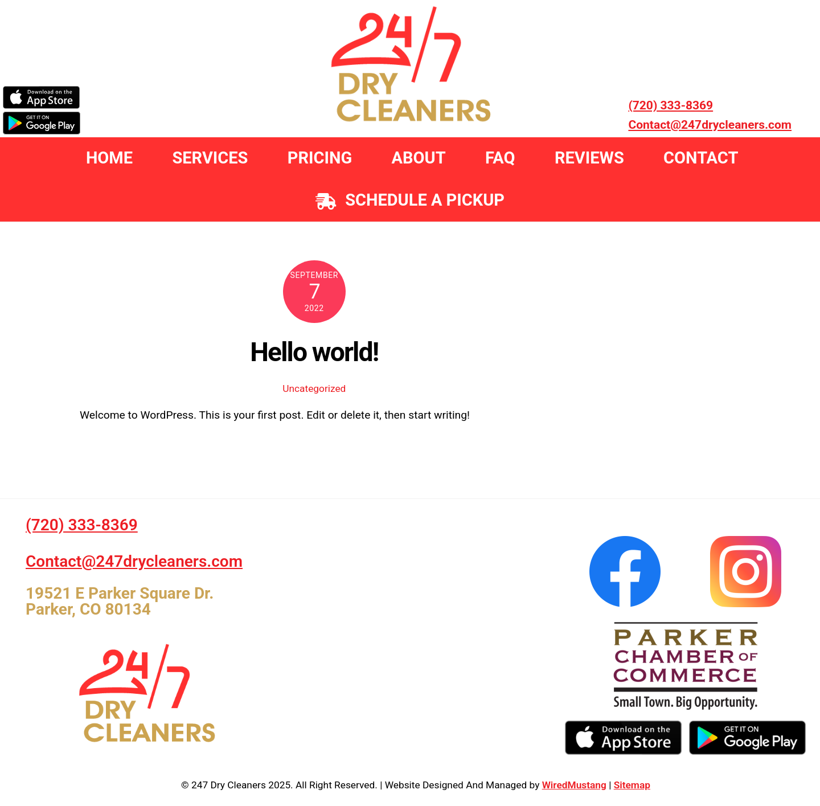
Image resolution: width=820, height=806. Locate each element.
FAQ (500, 157)
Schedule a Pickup (410, 200)
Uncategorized (314, 388)
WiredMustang (574, 785)
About (419, 157)
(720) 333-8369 (670, 105)
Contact (700, 157)
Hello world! (314, 352)
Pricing (320, 157)
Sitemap (632, 785)
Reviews (589, 157)
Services (210, 157)
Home (109, 157)
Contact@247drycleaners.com (710, 125)
